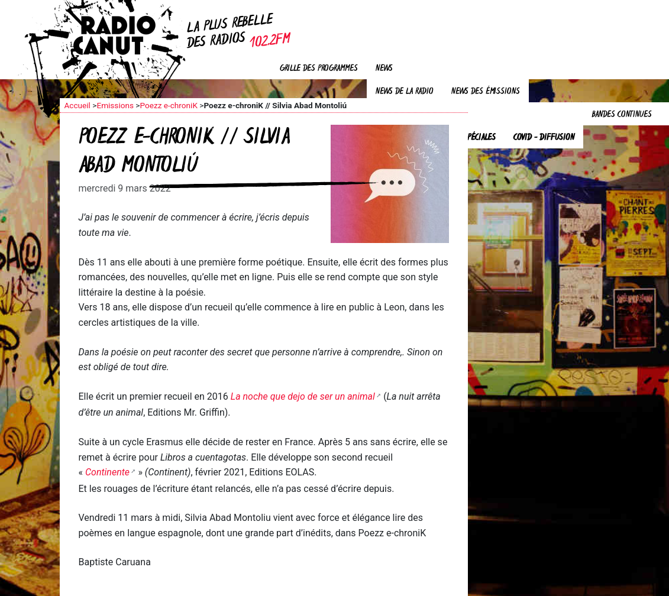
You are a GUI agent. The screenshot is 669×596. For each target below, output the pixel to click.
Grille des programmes (319, 69)
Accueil (77, 105)
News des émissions (485, 92)
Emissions (115, 105)
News (384, 69)
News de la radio (405, 92)
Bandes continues (622, 115)
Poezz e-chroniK (168, 105)
